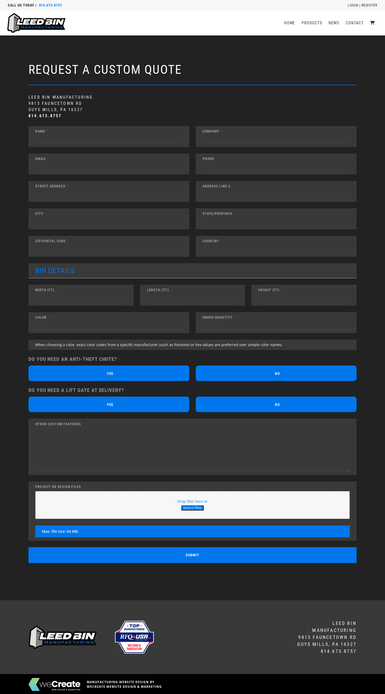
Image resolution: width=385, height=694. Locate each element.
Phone (208, 158)
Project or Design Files (58, 486)
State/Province (217, 213)
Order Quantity (217, 317)
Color (41, 317)
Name (40, 131)
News (335, 22)
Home (290, 22)
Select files (192, 507)
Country (210, 241)
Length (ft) (158, 290)
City (39, 213)
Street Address (50, 186)
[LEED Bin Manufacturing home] (37, 23)
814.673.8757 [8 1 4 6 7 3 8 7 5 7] (50, 5)
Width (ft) (45, 290)
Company (210, 131)
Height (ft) (269, 290)
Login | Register (362, 5)
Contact (356, 22)
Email (40, 158)
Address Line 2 (216, 186)
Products (313, 22)
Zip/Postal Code (50, 241)
